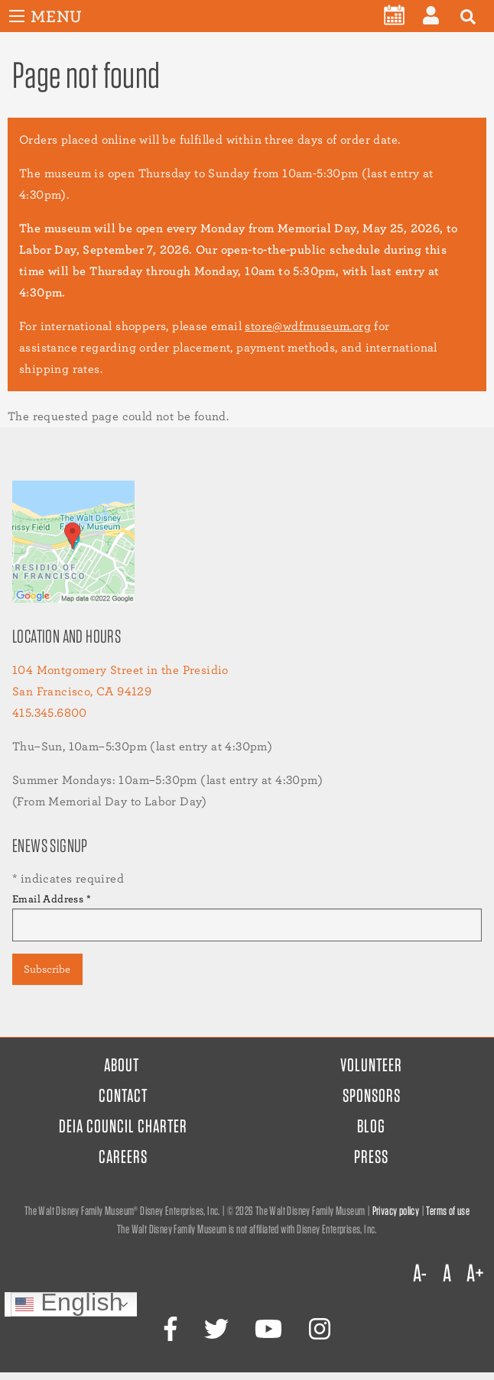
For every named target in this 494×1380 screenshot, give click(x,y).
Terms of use (448, 1210)
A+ (474, 1273)
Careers (123, 1156)
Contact (123, 1095)
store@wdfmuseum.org (308, 326)
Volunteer (371, 1065)
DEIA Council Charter (123, 1126)
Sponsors (372, 1095)
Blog (371, 1126)
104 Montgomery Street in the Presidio (120, 669)
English (69, 1304)
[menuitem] (394, 15)
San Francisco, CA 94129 (81, 691)
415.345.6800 (49, 712)
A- (420, 1273)
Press (371, 1156)
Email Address (51, 898)
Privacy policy (396, 1210)
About (121, 1065)
